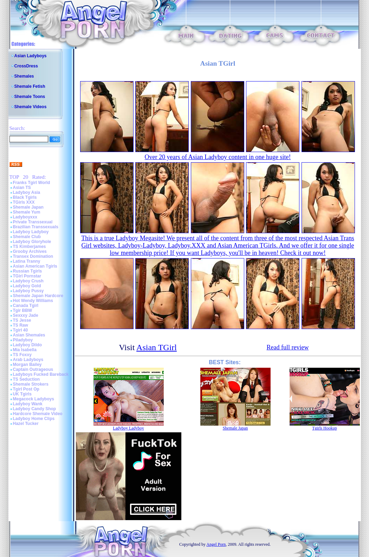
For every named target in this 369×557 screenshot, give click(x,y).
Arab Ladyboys (28, 359)
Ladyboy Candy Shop (34, 408)
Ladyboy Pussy (28, 290)
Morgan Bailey (27, 364)
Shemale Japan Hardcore (38, 295)
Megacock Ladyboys (33, 399)
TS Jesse (22, 320)
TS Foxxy (22, 354)
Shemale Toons (29, 96)
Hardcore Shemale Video (38, 413)
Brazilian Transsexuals (35, 226)
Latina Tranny (26, 261)
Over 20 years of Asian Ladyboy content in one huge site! (218, 156)
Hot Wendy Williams (33, 300)
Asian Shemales (29, 335)
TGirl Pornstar (27, 276)
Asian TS (22, 187)
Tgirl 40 (20, 330)
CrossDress (26, 66)
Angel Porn (216, 544)
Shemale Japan (28, 207)
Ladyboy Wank (28, 403)
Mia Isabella (25, 349)
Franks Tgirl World (31, 182)
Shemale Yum (26, 212)
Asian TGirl (156, 347)
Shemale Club (27, 236)
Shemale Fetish (29, 86)
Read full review (287, 347)
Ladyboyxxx (25, 217)
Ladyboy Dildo (27, 344)
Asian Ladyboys (30, 55)
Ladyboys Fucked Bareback (41, 374)
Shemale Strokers (30, 384)
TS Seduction (26, 379)
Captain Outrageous (33, 369)
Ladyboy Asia (26, 192)
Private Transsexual (33, 221)
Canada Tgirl (26, 305)
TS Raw (20, 325)
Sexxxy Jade (25, 315)
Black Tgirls (25, 197)
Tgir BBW (22, 310)
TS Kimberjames (29, 246)
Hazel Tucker (26, 423)
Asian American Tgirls (35, 266)
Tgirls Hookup (324, 428)
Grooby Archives (30, 251)
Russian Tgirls (27, 271)
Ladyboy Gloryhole (32, 241)
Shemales (24, 76)
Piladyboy (23, 340)
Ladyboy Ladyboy (31, 231)
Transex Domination (33, 256)
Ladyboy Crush (28, 280)
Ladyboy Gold (27, 285)
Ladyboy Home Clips (34, 418)
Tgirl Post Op (26, 389)
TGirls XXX (24, 202)
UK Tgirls (22, 394)
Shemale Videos (30, 106)
